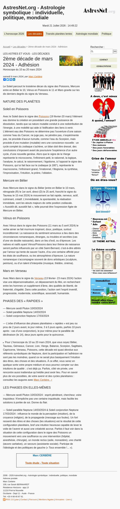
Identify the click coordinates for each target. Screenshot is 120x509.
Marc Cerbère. (42, 380)
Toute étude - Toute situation (42, 463)
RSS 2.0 (8, 499)
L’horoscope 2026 (14, 33)
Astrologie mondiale (87, 33)
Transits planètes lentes (59, 33)
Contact (24, 499)
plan (17, 499)
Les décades (35, 33)
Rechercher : (97, 47)
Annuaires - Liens (63, 499)
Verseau (39, 278)
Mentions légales (46, 499)
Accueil (6, 46)
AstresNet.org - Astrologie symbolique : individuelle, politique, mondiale (34, 12)
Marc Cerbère (35, 76)
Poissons (44, 116)
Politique (106, 33)
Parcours (33, 499)
